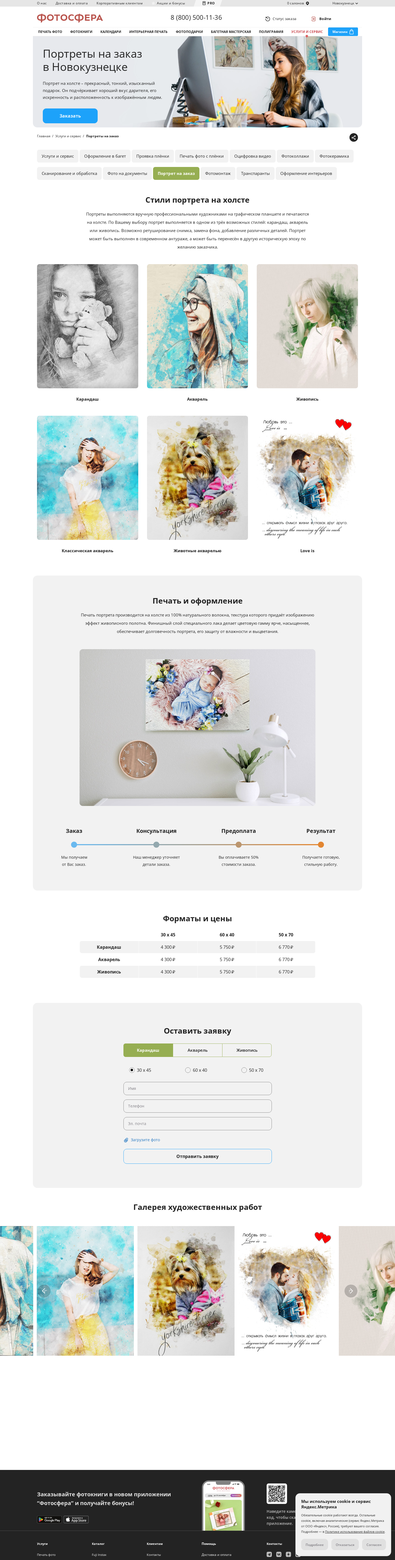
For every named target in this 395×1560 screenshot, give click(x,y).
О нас (42, 3)
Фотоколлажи (295, 161)
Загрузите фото (145, 1145)
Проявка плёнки (152, 161)
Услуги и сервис (307, 35)
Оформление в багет (105, 161)
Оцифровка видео (252, 161)
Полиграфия (271, 35)
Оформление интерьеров (306, 179)
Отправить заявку (197, 1162)
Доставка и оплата (72, 3)
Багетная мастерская (231, 35)
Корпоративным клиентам (120, 3)
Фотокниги (81, 35)
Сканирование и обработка (69, 179)
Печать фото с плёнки (202, 161)
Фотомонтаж (218, 179)
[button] (44, 1296)
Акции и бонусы (171, 3)
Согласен (374, 1544)
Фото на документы (127, 179)
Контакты (154, 1555)
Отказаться (345, 1544)
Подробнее (315, 1544)
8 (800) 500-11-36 (196, 18)
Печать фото (50, 35)
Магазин (340, 35)
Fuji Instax (99, 1555)
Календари (110, 35)
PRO (211, 3)
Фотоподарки (189, 35)
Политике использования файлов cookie (355, 1532)
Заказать (70, 122)
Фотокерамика (334, 161)
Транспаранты (255, 179)
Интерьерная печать (148, 35)
